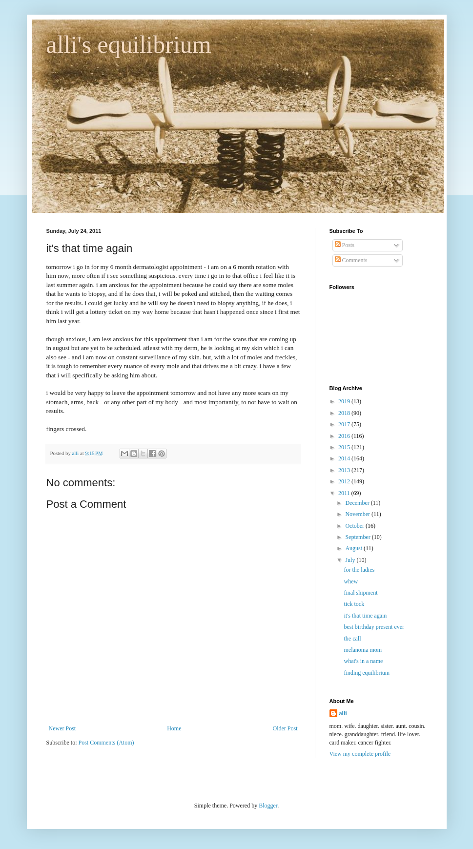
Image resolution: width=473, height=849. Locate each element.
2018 (344, 413)
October (355, 525)
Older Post (285, 728)
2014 (344, 458)
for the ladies (359, 569)
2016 (344, 436)
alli (343, 713)
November (358, 514)
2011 (344, 493)
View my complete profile (360, 753)
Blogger (268, 805)
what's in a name (363, 661)
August (354, 548)
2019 (344, 401)
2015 (344, 447)
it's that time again (365, 615)
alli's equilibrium (128, 44)
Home (174, 728)
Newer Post (62, 728)
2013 (344, 470)
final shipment (360, 592)
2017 (344, 424)
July (350, 560)
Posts (344, 245)
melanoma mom (363, 649)
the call (352, 638)
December (357, 502)
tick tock (354, 604)
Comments (351, 260)
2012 (344, 481)
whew (351, 581)
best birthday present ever (374, 626)
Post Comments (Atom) (106, 742)
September (358, 537)
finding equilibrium (367, 672)
